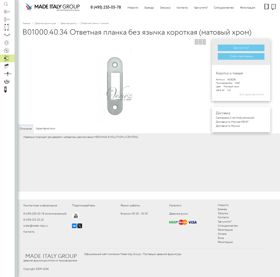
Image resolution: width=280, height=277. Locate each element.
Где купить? (201, 8)
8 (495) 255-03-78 (105, 7)
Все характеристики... (253, 94)
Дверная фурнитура (45, 23)
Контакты (182, 8)
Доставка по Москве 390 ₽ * (232, 122)
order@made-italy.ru (35, 226)
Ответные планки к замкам (95, 23)
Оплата (222, 234)
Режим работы (130, 205)
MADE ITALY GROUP (51, 256)
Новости (133, 8)
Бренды (149, 8)
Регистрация (247, 8)
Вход (221, 238)
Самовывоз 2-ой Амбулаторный (235, 118)
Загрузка (165, 8)
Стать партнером (241, 56)
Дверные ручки (178, 214)
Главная (27, 23)
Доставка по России (228, 126)
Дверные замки (68, 23)
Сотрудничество (224, 8)
